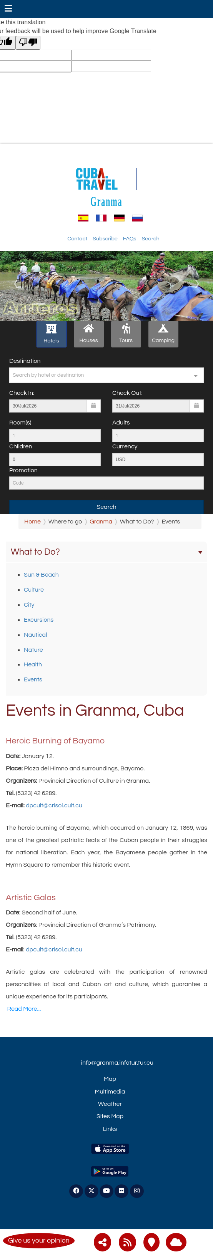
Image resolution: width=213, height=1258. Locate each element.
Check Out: (127, 393)
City (29, 605)
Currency (125, 446)
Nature (33, 650)
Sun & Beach (41, 575)
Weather (110, 1104)
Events (33, 679)
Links (110, 1129)
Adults (121, 422)
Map (110, 1079)
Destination (25, 361)
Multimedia (110, 1092)
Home (32, 521)
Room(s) (20, 422)
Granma (106, 201)
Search (150, 239)
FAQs (129, 239)
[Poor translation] (28, 43)
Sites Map (110, 1116)
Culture (34, 590)
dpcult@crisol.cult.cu (54, 805)
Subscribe (105, 239)
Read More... (24, 1009)
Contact (77, 239)
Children (20, 446)
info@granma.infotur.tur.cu (117, 1063)
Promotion (23, 470)
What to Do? (107, 552)
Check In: (21, 393)
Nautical (35, 635)
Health (33, 664)
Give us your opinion (39, 1240)
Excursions (38, 620)
